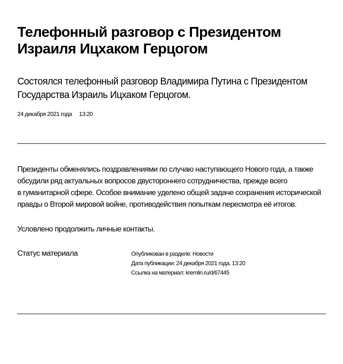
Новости (202, 253)
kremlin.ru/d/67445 (207, 272)
